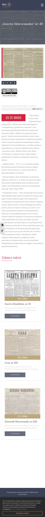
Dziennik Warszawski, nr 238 (21, 422)
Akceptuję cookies (22, 513)
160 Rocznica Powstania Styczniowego (13, 39)
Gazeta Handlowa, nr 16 (18, 304)
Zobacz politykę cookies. (19, 509)
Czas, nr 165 (11, 363)
